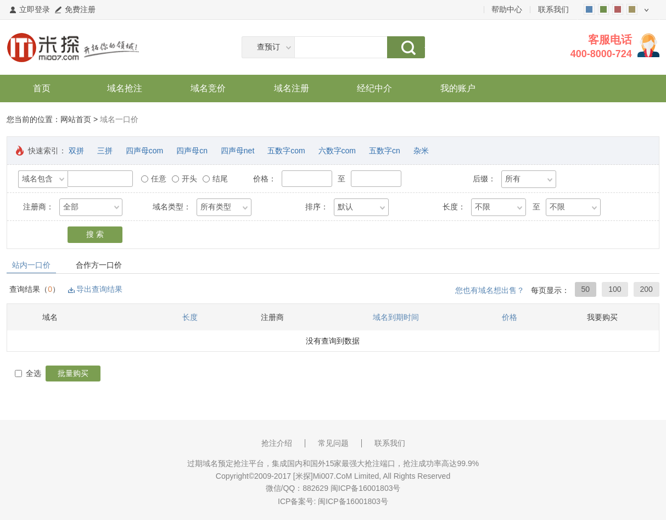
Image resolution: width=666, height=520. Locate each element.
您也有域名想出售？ (489, 290)
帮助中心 (506, 9)
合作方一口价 (99, 265)
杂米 (421, 150)
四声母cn (192, 150)
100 (614, 289)
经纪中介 (374, 88)
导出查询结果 (99, 289)
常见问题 (333, 443)
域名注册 (291, 88)
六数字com (337, 150)
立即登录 (34, 9)
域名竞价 (208, 88)
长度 (190, 317)
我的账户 (457, 88)
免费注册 (80, 9)
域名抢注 (124, 88)
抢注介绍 (276, 443)
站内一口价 (31, 265)
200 (646, 289)
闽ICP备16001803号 (353, 501)
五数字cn (384, 150)
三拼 (105, 150)
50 (585, 289)
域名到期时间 (396, 317)
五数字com (286, 150)
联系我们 (553, 9)
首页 (42, 88)
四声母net (237, 150)
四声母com (144, 150)
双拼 (76, 150)
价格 (509, 317)
